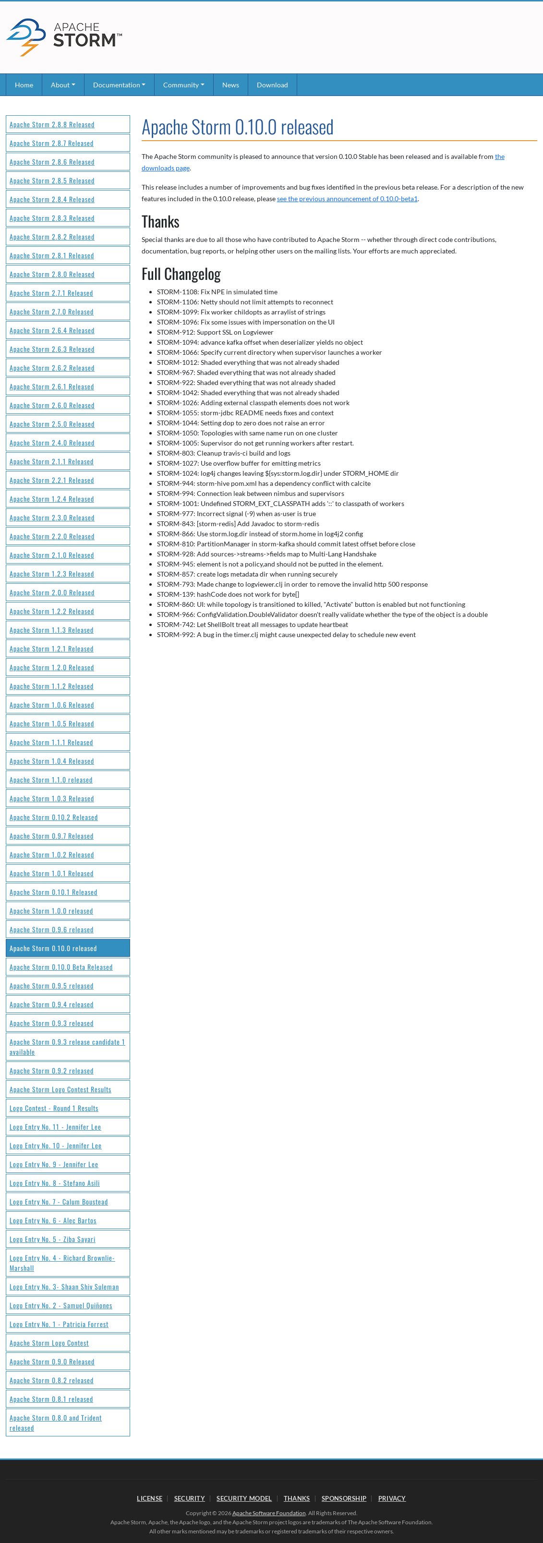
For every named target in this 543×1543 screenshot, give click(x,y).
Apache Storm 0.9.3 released (52, 1023)
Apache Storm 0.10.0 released (53, 948)
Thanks (297, 1498)
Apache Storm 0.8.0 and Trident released (56, 1422)
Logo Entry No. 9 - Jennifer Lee (54, 1164)
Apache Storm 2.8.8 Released (52, 124)
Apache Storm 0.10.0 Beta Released (61, 967)
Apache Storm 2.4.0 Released (52, 442)
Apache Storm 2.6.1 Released (52, 386)
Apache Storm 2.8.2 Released (52, 236)
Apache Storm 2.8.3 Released (52, 218)
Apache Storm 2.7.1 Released (51, 293)
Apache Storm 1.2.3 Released (52, 573)
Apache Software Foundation (269, 1513)
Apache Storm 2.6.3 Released (52, 349)
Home (24, 85)
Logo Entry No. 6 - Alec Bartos (53, 1220)
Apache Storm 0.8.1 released (51, 1399)
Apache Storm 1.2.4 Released (52, 499)
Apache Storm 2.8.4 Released (52, 199)
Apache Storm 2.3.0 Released (52, 517)
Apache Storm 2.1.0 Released (52, 555)
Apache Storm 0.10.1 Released (53, 892)
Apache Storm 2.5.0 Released (52, 424)
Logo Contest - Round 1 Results (54, 1108)
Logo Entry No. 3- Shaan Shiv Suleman (64, 1286)
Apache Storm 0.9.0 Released (52, 1361)
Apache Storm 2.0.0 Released (52, 592)
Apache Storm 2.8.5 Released (52, 180)
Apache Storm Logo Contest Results (60, 1089)
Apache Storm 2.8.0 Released (52, 274)
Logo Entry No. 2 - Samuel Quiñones (61, 1305)
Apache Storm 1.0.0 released (51, 910)
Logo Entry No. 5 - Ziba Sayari (53, 1239)
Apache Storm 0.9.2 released (52, 1070)
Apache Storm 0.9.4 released (52, 1004)
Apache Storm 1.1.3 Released (52, 630)
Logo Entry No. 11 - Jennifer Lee (55, 1126)
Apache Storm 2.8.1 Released (52, 255)
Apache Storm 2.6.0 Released (52, 405)
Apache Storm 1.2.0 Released (52, 667)
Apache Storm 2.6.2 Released (52, 367)
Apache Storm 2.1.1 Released (52, 461)
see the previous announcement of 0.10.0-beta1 (347, 198)
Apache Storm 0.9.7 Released (52, 836)
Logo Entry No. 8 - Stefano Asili (55, 1183)
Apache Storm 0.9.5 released (52, 985)
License (149, 1498)
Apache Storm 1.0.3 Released (52, 798)
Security (189, 1498)
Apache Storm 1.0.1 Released (52, 873)
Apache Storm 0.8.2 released (52, 1380)
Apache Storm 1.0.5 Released (52, 723)
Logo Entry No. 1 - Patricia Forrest (59, 1324)
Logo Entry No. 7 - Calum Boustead (59, 1201)
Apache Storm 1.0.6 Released (52, 704)
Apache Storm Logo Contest (49, 1343)
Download (272, 85)
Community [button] (181, 85)
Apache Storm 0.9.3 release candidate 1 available (67, 1047)
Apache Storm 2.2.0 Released (52, 536)
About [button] (60, 85)
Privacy (392, 1498)
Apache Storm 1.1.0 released (51, 779)
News (230, 85)
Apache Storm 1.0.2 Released (52, 854)
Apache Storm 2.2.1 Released (52, 480)
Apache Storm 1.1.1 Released (51, 742)
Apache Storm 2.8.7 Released (52, 143)
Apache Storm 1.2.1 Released (52, 648)
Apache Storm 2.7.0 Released (52, 311)
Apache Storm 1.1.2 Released (52, 686)
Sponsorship (344, 1498)
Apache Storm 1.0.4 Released (52, 761)
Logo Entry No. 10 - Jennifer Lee (56, 1145)
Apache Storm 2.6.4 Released (52, 330)
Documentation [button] (116, 85)
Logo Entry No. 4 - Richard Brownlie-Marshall (62, 1263)
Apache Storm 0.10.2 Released (54, 817)
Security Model (244, 1498)
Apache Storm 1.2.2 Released (52, 611)
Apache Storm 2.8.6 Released (52, 162)
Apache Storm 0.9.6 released (52, 929)
